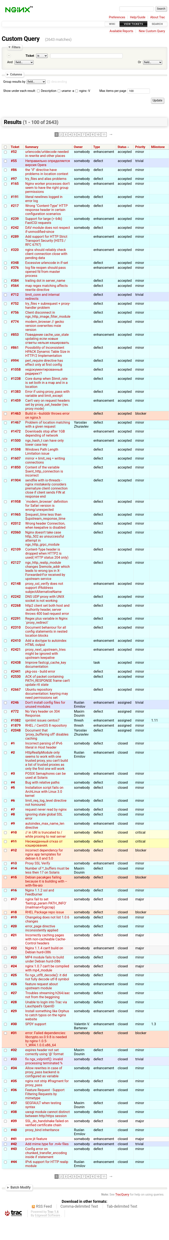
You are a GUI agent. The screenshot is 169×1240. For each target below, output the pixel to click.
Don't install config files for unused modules (45, 704)
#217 (15, 206)
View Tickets (133, 24)
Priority (140, 147)
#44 (14, 1162)
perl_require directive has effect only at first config (44, 363)
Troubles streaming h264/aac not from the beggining (47, 995)
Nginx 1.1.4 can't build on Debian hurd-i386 (44, 950)
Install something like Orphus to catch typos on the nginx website (47, 1015)
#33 (14, 1059)
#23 (14, 957)
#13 (14, 863)
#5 (13, 788)
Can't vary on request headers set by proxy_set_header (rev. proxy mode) (47, 405)
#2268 (16, 606)
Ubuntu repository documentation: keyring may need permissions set (46, 694)
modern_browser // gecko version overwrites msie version (44, 326)
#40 (14, 1130)
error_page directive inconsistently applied (41, 928)
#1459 (16, 401)
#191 (15, 197)
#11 (14, 841)
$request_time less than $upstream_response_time (45, 517)
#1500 (16, 440)
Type (96, 147)
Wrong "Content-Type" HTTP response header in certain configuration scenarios (46, 210)
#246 (15, 702)
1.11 (154, 720)
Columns (16, 74)
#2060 (16, 532)
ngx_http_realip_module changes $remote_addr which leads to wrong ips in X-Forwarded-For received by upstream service (47, 571)
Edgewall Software (47, 1215)
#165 (15, 184)
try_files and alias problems (46, 179)
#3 (13, 774)
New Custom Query (152, 31)
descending (59, 82)
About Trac (157, 17)
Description (46, 91)
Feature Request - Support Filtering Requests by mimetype (45, 1094)
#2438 (16, 663)
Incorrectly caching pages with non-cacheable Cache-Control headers (45, 939)
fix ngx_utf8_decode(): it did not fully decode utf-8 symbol (47, 977)
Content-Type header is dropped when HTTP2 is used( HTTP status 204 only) (46, 553)
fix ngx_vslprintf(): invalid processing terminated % (44, 1061)
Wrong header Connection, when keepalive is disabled (45, 525)
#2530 (16, 677)
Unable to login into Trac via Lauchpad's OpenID (46, 1004)
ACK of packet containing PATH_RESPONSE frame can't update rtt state (47, 681)
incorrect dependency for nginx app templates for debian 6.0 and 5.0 (44, 854)
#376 (15, 268)
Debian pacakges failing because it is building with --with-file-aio (46, 881)
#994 (15, 361)
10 (97, 134)
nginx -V (82, 91)
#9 (13, 823)
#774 (15, 322)
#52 (14, 152)
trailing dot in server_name (45, 281)
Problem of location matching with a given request (47, 424)
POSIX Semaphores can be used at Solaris (45, 776)
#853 (15, 335)
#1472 (16, 431)
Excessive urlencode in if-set (46, 263)
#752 (15, 304)
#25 (14, 975)
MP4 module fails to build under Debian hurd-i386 (44, 959)
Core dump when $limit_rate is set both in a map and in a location (46, 383)
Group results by (14, 82)
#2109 (16, 549)
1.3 (153, 1024)
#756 (15, 312)
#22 (14, 948)
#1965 (16, 515)
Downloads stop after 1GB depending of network (45, 433)
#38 (14, 1112)
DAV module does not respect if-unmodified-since (47, 230)
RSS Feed (44, 1206)
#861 (15, 348)
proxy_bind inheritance (42, 1130)
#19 (14, 917)
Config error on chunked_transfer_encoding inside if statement (46, 1153)
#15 (14, 877)
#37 (14, 1103)
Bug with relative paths (42, 782)
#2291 (16, 618)
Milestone (158, 147)
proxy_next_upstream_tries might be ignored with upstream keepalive (45, 654)
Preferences (117, 17)
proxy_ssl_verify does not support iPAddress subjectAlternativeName (44, 588)
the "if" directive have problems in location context (46, 172)
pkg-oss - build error (40, 671)
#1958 (16, 502)
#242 (15, 228)
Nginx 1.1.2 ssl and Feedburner (39, 892)
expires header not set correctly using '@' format (44, 1052)
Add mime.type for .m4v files (47, 1144)
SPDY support (35, 1024)
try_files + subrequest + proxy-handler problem (47, 306)
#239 (15, 219)
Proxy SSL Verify (37, 863)
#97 (14, 179)
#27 (14, 993)
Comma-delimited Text (79, 1206)
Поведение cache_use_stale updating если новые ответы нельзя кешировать (47, 339)
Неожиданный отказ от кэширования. (44, 843)
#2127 (16, 563)
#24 (14, 966)
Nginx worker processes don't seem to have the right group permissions (47, 188)
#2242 (16, 597)
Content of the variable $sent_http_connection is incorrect (44, 471)
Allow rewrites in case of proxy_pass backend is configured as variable (43, 1072)
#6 (13, 801)
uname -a (66, 91)
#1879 (16, 725)
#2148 (16, 584)
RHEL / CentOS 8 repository (46, 725)
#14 (14, 868)
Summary (31, 147)
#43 (14, 1149)
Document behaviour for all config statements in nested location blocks (46, 631)
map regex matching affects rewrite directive (46, 288)
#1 (13, 743)
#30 (14, 1024)
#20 (14, 926)
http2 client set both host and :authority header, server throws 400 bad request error (47, 610)
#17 (14, 899)
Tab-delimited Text (122, 1206)
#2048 (16, 730)
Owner (78, 147)
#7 (13, 809)
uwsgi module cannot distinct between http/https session (47, 1114)
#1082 (16, 720)
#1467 (16, 422)
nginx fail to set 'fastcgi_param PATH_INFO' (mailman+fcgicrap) (46, 903)
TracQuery (122, 1194)
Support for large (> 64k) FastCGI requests (43, 221)
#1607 (16, 458)
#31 (14, 1033)
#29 (14, 1011)
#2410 (16, 641)
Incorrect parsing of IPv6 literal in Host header (43, 745)
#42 (14, 1144)
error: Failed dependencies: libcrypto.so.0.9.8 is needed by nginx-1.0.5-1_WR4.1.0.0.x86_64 (46, 1039)
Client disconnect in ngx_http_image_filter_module (47, 314)
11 (104, 134)
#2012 (16, 523)
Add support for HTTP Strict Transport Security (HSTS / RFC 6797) (46, 241)
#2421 (16, 650)
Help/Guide (137, 17)
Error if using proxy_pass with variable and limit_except (47, 394)
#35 (14, 1081)
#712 (15, 295)
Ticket (30, 56)
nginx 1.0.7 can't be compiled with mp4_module (47, 968)
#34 (14, 1068)
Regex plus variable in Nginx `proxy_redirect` (46, 620)
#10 (14, 832)
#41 (14, 1139)
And (10, 62)
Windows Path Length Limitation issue (41, 451)
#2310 (16, 627)
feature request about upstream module (41, 986)
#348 (15, 263)
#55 (14, 161)
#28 (14, 1002)
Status (122, 147)
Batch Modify (20, 1187)
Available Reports (121, 31)
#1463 (16, 413)
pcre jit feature (36, 1139)
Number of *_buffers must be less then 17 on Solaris (47, 870)
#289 (15, 237)
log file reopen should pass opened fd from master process (45, 272)
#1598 (16, 449)
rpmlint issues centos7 (42, 720)
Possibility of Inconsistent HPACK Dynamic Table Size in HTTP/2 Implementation (47, 352)
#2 (13, 752)
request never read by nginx (46, 809)
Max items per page (112, 91)
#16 (14, 890)
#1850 (16, 467)
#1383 (16, 392)
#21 (14, 935)
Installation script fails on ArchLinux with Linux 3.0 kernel (44, 792)
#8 (13, 814)
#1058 (16, 369)
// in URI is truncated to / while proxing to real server (45, 834)
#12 (14, 850)
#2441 (16, 671)
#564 (15, 286)
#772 (15, 711)
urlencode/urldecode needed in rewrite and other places (47, 154)
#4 (13, 782)
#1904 (16, 480)
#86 (14, 170)
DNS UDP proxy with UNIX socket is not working (44, 599)
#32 (14, 1050)
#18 (14, 912)
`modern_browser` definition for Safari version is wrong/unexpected (46, 506)
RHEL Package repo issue (44, 912)
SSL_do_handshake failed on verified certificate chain (46, 1123)
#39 (14, 1121)
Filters (16, 47)
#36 (14, 1090)
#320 (15, 250)
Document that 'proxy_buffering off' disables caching (47, 734)
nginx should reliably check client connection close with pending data (46, 254)
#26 (14, 984)
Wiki (112, 24)
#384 (15, 281)
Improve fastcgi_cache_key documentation (45, 665)
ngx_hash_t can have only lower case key (44, 442)
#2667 (16, 690)
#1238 (16, 379)
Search (157, 24)
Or (139, 62)
